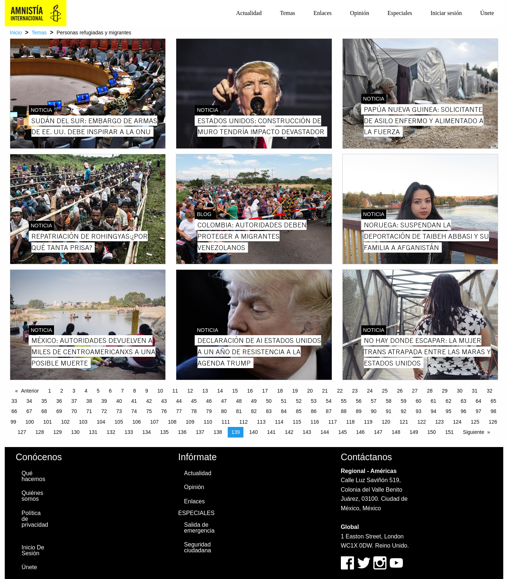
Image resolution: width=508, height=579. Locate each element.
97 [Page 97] (478, 411)
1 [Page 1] (49, 391)
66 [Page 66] (14, 411)
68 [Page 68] (44, 411)
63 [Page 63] (463, 401)
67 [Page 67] (29, 411)
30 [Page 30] (460, 391)
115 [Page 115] (297, 422)
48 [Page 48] (239, 401)
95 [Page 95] (448, 411)
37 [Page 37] (74, 401)
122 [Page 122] (421, 422)
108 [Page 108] (172, 422)
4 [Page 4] (86, 391)
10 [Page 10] (160, 391)
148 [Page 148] (396, 432)
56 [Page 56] (359, 401)
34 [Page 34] (29, 401)
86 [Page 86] (314, 411)
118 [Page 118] (350, 422)
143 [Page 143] (307, 432)
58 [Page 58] (389, 401)
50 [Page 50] (269, 401)
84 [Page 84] (284, 411)
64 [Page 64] (478, 401)
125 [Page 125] (475, 422)
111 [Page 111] (226, 422)
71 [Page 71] (89, 411)
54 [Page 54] (329, 401)
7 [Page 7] (122, 391)
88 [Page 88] (344, 411)
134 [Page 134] (146, 432)
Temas (287, 13)
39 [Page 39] (104, 401)
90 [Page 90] (374, 411)
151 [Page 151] (449, 432)
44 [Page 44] (179, 401)
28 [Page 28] (430, 391)
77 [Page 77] (179, 411)
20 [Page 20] (310, 391)
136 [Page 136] (182, 432)
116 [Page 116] (315, 422)
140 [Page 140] (253, 432)
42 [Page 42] (149, 401)
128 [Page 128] (39, 432)
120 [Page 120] (386, 422)
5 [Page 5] (98, 391)
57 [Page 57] (374, 401)
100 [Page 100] (30, 422)
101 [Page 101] (47, 422)
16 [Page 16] (250, 391)
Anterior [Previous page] (30, 391)
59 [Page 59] (404, 401)
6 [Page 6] (110, 391)
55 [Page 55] (344, 401)
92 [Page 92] (404, 411)
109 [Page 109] (190, 422)
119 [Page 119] (368, 422)
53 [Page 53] (314, 401)
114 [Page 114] (279, 422)
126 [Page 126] (493, 422)
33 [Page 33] (14, 401)
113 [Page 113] (261, 422)
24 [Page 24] (370, 391)
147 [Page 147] (378, 432)
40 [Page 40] (119, 401)
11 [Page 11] (175, 391)
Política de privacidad (35, 519)
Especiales (400, 13)
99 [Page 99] (13, 422)
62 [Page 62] (448, 401)
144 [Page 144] (324, 432)
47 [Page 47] (224, 401)
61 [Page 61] (433, 401)
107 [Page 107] (154, 422)
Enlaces (322, 13)
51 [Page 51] (284, 401)
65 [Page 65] (493, 401)
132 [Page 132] (111, 432)
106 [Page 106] (136, 422)
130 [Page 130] (75, 432)
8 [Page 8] (134, 391)
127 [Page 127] (22, 432)
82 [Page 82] (254, 411)
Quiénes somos (32, 496)
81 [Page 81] (239, 411)
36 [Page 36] (59, 401)
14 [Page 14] (220, 391)
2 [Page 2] (61, 391)
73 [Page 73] (119, 411)
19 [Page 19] (295, 391)
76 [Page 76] (164, 411)
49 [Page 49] (254, 401)
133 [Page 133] (128, 432)
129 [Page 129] (57, 432)
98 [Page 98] (493, 411)
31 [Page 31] (475, 391)
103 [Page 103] (83, 422)
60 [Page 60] (419, 401)
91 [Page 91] (389, 411)
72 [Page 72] (104, 411)
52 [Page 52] (299, 401)
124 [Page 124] (457, 422)
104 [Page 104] (101, 422)
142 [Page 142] (289, 432)
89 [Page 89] (359, 411)
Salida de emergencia (199, 528)
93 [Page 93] (419, 411)
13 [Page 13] (205, 391)
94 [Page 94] (433, 411)
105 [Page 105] (119, 422)
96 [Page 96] (463, 411)
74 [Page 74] (134, 411)
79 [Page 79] (209, 411)
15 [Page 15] (235, 391)
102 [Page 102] (65, 422)
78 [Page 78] (194, 411)
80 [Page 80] (224, 411)
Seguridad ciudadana (197, 547)
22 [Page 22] (340, 391)
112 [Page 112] (243, 422)
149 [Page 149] (413, 432)
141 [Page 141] (271, 432)
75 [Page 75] (149, 411)
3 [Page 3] (73, 391)
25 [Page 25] (385, 391)
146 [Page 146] (360, 432)
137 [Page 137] (200, 432)
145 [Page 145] (342, 432)
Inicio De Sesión (33, 550)
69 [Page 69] (59, 411)
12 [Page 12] (190, 391)
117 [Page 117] (332, 422)
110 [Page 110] (208, 422)
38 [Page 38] (89, 401)
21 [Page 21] (325, 391)
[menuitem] (249, 13)
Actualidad (249, 13)
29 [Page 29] (445, 391)
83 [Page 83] (269, 411)
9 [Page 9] (146, 391)
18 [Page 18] (280, 391)
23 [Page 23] (355, 391)
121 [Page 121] (404, 422)
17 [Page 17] (265, 391)
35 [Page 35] (44, 401)
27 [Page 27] (415, 391)
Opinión (359, 13)
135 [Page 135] (164, 432)
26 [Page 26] (400, 391)
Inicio (16, 32)
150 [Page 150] (431, 432)
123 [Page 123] (439, 422)
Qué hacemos (33, 476)
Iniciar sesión (446, 13)
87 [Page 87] (329, 411)
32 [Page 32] (490, 391)
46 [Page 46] (209, 401)
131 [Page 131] (93, 432)
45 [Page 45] (194, 401)
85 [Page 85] (299, 411)
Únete (487, 13)
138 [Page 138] (217, 432)
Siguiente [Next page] (473, 432)
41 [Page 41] (134, 401)
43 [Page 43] (164, 401)
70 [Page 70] (74, 411)
